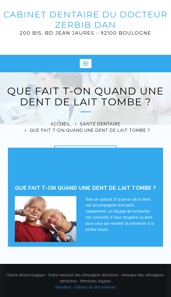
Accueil (61, 124)
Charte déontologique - (27, 274)
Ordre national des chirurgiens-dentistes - (85, 274)
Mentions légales (95, 281)
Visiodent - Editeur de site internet (85, 287)
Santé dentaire (100, 124)
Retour (65, 150)
